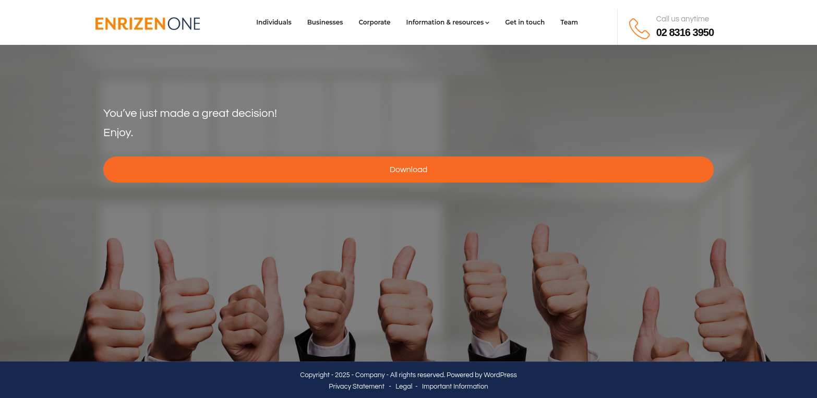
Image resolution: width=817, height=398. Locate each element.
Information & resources (448, 22)
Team (569, 22)
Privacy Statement (357, 386)
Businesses (325, 22)
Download (408, 169)
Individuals (274, 22)
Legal (403, 386)
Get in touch (525, 22)
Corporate (374, 22)
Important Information (455, 386)
